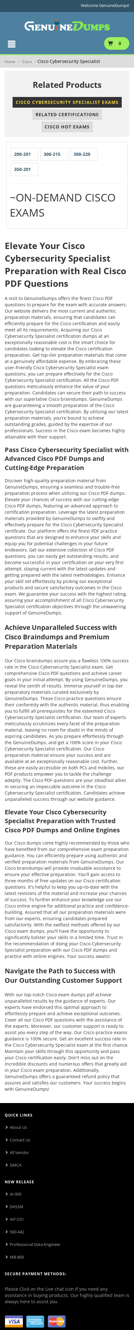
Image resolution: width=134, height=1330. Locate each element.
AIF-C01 (17, 1219)
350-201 (22, 169)
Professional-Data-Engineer (35, 1244)
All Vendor (19, 1152)
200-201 (22, 154)
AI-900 (15, 1194)
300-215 (52, 154)
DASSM (16, 1206)
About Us (18, 1127)
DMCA (15, 1165)
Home (10, 61)
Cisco (27, 61)
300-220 (82, 154)
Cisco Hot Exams (67, 127)
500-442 (17, 1232)
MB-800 (17, 1257)
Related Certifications (67, 114)
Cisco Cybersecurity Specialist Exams (67, 102)
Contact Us (20, 1140)
